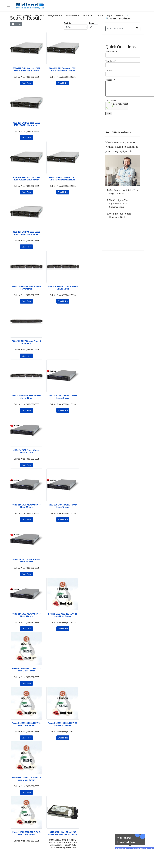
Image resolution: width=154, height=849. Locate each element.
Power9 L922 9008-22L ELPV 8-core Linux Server (23, 434)
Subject (109, 70)
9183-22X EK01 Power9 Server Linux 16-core (54, 274)
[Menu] (8, 6)
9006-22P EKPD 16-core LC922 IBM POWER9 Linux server (85, 118)
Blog (108, 15)
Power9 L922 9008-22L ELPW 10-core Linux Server (84, 381)
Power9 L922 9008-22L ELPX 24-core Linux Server (54, 327)
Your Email (110, 61)
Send (108, 113)
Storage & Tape (54, 15)
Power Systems (23, 15)
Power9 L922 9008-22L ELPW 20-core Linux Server (54, 381)
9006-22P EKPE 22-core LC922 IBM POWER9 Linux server (23, 118)
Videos (98, 15)
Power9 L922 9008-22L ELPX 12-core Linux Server (84, 327)
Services (86, 15)
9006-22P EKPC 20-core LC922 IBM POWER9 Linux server (54, 118)
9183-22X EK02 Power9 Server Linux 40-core (54, 223)
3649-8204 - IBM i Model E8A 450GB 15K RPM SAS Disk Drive (54, 435)
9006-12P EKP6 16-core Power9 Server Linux (23, 223)
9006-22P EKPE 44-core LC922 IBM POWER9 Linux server (23, 64)
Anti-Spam (110, 100)
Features (38, 15)
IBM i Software (71, 15)
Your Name (111, 51)
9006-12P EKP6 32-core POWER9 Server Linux (54, 171)
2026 (20, 841)
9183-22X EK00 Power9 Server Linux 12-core (23, 326)
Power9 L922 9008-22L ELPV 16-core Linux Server (23, 381)
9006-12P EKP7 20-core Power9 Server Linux (84, 171)
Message (110, 80)
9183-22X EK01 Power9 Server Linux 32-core (23, 274)
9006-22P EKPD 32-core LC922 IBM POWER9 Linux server (85, 64)
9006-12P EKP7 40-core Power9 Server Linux (23, 171)
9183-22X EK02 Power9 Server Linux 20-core (84, 223)
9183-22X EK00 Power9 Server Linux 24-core (84, 274)
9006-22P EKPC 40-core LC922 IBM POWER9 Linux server (54, 64)
